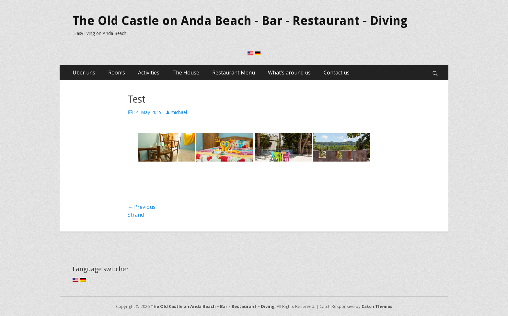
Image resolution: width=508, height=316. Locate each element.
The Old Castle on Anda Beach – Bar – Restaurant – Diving (213, 306)
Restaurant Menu (233, 72)
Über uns (84, 72)
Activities (148, 72)
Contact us (337, 72)
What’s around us (289, 72)
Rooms (116, 72)
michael (179, 112)
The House (185, 72)
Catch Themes (377, 306)
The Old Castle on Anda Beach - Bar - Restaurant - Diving (240, 21)
